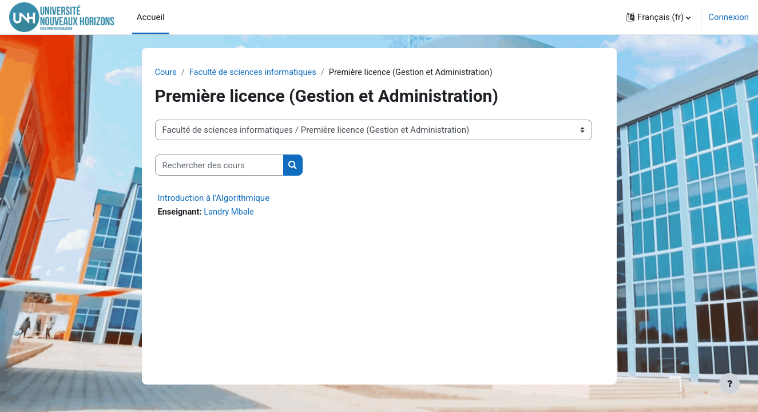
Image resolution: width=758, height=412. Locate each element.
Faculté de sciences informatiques (255, 73)
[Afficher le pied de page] (729, 383)
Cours (166, 73)
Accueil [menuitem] (151, 17)
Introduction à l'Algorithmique (214, 198)
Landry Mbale (231, 213)
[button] (658, 17)
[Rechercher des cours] (219, 165)
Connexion (728, 17)
